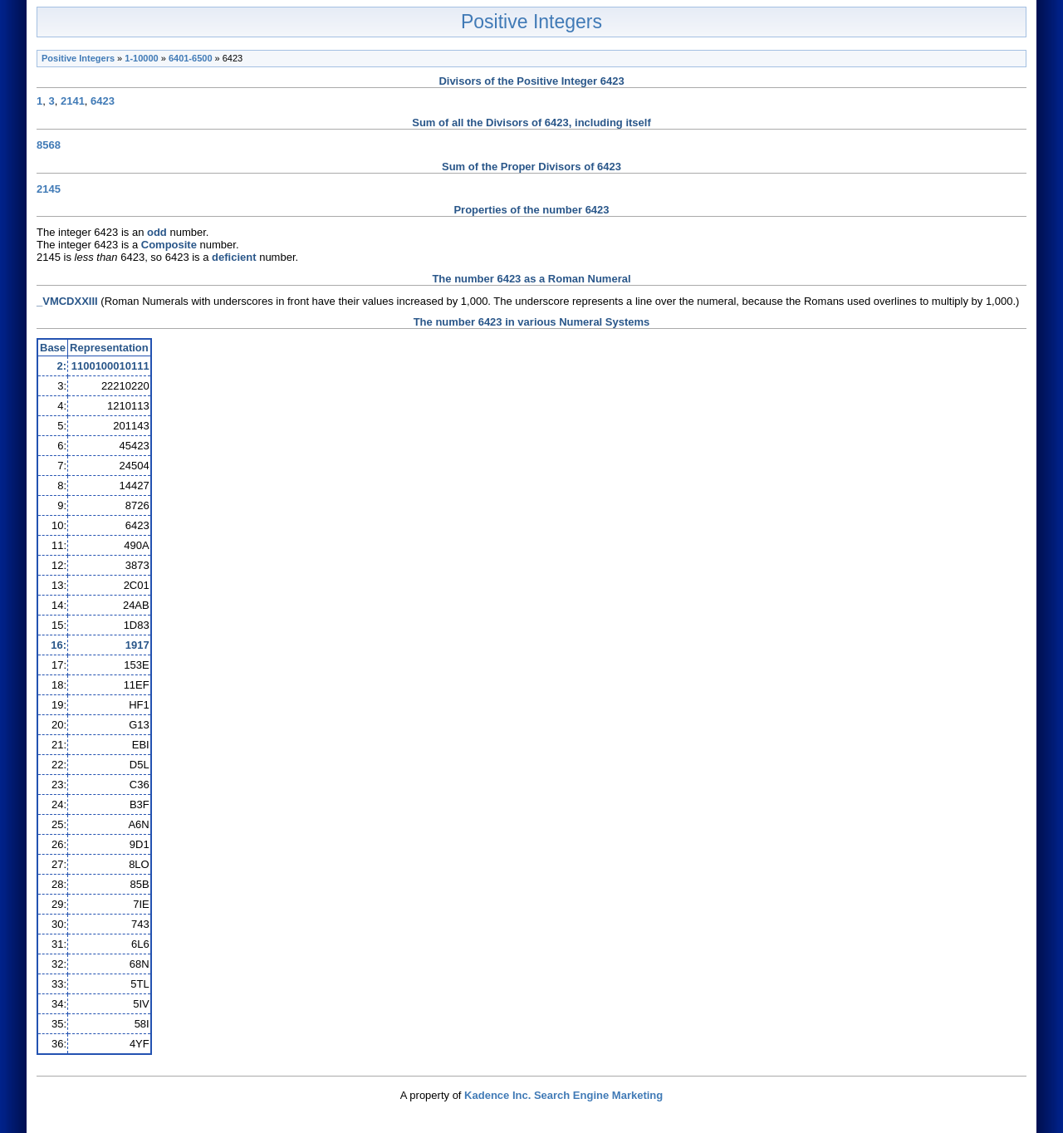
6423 (103, 101)
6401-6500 (191, 58)
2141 (73, 101)
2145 (49, 189)
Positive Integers (531, 21)
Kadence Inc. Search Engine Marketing (563, 1095)
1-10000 (141, 58)
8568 (49, 145)
